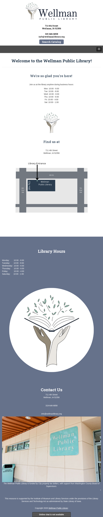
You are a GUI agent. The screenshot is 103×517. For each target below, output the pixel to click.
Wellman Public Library (58, 508)
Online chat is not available (51, 514)
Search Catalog (51, 41)
